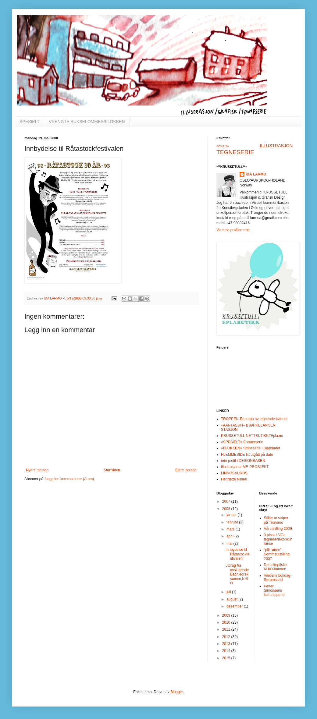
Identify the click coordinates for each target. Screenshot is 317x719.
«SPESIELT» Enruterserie (242, 442)
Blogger (176, 692)
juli (229, 592)
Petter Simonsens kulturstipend (274, 590)
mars (231, 529)
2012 (226, 637)
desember (235, 606)
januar (232, 515)
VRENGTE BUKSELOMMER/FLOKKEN (87, 121)
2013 (226, 644)
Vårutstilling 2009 (278, 528)
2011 (226, 629)
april (230, 536)
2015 (226, 658)
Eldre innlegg (186, 470)
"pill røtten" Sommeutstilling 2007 (277, 554)
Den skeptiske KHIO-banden (275, 567)
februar (232, 522)
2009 (226, 615)
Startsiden (112, 470)
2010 (226, 622)
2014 (226, 651)
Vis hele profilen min (232, 230)
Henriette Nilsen (234, 479)
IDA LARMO (256, 174)
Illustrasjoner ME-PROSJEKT (245, 467)
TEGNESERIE (235, 152)
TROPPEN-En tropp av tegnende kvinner (254, 419)
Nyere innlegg (37, 470)
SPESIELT (30, 121)
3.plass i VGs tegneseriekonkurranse (278, 539)
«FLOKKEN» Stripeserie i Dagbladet (250, 448)
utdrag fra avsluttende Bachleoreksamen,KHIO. (237, 574)
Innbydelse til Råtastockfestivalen (237, 554)
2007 (226, 501)
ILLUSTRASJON (276, 145)
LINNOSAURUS (234, 473)
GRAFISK (222, 146)
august (232, 599)
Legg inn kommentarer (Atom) (69, 479)
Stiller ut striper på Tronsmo (276, 520)
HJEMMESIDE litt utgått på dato (247, 454)
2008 (226, 509)
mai (229, 543)
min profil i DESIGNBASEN (243, 461)
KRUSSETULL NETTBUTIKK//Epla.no (252, 436)
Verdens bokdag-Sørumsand (278, 577)
